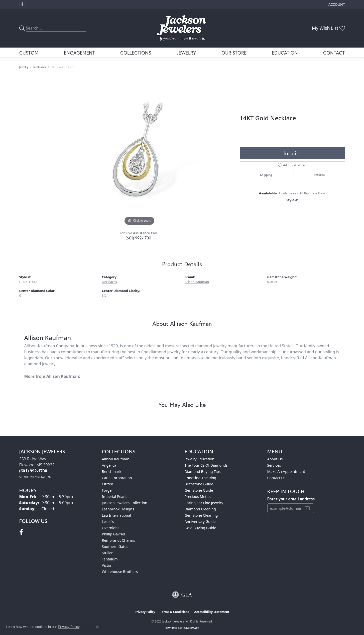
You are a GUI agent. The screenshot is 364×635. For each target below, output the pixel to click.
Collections (135, 53)
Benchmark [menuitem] (111, 471)
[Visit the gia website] (182, 594)
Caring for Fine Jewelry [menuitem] (204, 502)
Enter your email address (291, 498)
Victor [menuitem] (107, 565)
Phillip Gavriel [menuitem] (113, 534)
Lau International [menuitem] (116, 515)
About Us (275, 459)
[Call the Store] (33, 471)
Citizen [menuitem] (107, 484)
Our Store (234, 53)
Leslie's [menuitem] (108, 521)
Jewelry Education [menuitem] (199, 459)
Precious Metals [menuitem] (198, 496)
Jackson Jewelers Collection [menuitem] (124, 502)
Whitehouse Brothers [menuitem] (120, 571)
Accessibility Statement (211, 612)
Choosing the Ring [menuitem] (200, 477)
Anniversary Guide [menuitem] (200, 521)
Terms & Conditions (174, 612)
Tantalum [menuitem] (110, 559)
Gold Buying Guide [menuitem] (200, 527)
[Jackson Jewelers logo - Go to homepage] (182, 28)
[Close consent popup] (97, 626)
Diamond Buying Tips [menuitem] (203, 471)
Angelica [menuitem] (109, 465)
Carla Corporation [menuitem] (117, 477)
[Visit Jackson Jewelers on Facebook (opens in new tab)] (22, 5)
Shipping (266, 175)
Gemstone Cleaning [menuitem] (201, 515)
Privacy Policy (145, 612)
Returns (319, 175)
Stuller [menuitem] (107, 552)
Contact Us (276, 477)
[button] (336, 4)
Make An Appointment (286, 471)
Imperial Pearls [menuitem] (115, 496)
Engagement (79, 53)
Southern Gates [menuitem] (115, 546)
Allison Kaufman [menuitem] (116, 459)
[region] (139, 152)
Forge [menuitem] (107, 490)
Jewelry (186, 53)
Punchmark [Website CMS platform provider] (191, 628)
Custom (29, 53)
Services (274, 465)
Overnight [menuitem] (110, 527)
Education (285, 53)
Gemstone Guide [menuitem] (199, 490)
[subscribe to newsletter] (307, 508)
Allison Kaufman (197, 281)
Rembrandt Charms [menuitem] (118, 540)
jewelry (24, 67)
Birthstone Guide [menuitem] (199, 484)
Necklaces (39, 67)
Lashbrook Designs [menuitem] (118, 509)
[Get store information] (35, 477)
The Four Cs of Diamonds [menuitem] (206, 465)
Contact (334, 53)
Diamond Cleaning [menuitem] (200, 509)
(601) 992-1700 (138, 237)
